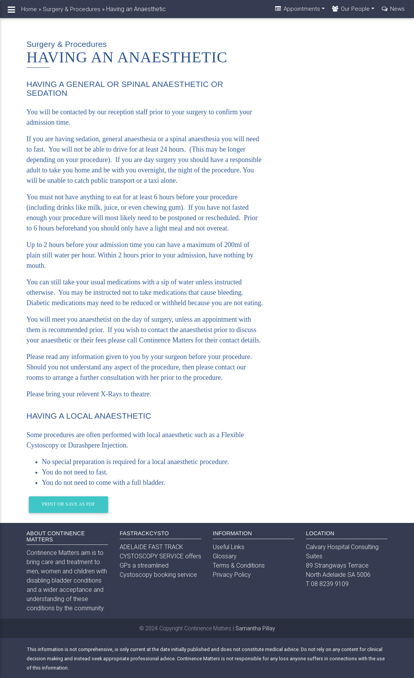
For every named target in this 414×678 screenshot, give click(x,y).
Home (29, 12)
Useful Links (228, 547)
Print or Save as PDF (68, 504)
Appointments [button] (297, 11)
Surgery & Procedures (71, 12)
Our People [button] (350, 11)
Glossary (225, 556)
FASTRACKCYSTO (144, 533)
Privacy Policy (232, 574)
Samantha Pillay (255, 628)
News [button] (393, 11)
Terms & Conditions (239, 565)
